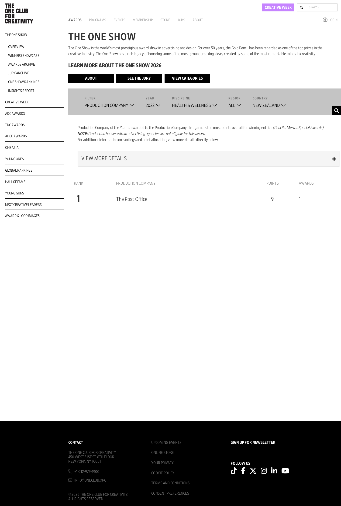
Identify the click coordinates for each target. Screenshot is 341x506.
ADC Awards (15, 113)
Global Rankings (18, 170)
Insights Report (21, 91)
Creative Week (17, 102)
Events (119, 20)
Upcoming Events (166, 443)
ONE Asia (12, 147)
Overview (16, 47)
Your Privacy (162, 463)
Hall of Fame (15, 182)
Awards (75, 20)
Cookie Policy (162, 473)
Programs (97, 20)
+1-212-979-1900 (86, 472)
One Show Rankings (23, 82)
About (198, 20)
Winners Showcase (23, 56)
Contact (75, 443)
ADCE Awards (16, 136)
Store (165, 20)
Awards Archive (21, 64)
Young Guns (14, 193)
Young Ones (14, 159)
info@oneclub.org (90, 480)
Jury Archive (18, 73)
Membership (143, 20)
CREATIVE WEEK (278, 8)
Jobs (181, 20)
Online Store (162, 453)
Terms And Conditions (170, 483)
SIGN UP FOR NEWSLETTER (253, 443)
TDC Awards (15, 125)
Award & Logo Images (22, 216)
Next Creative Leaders (23, 205)
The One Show (16, 35)
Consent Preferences (170, 493)
